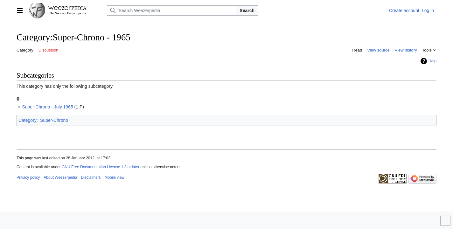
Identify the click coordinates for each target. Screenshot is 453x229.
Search (247, 10)
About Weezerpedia (60, 177)
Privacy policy (28, 177)
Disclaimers (91, 177)
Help (432, 61)
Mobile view (115, 177)
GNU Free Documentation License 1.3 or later (100, 167)
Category (27, 120)
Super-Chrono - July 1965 (47, 106)
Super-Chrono (54, 120)
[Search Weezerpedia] (171, 10)
